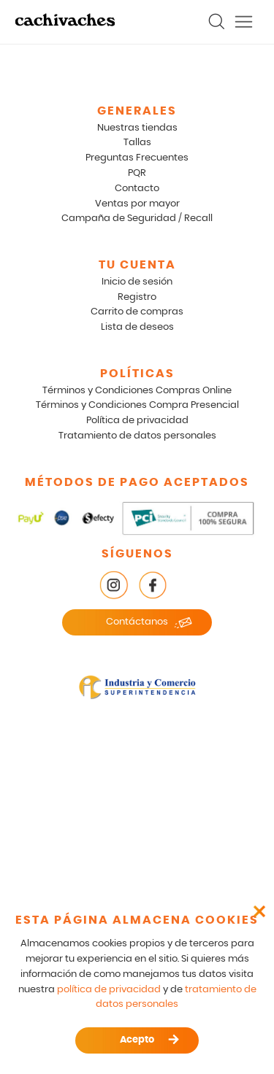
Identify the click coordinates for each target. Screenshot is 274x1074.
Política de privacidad (137, 420)
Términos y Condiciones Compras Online (137, 390)
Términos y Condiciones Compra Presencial (137, 405)
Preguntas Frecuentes (137, 158)
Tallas (137, 142)
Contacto (137, 188)
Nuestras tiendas (137, 128)
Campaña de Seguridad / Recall (137, 218)
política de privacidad (109, 989)
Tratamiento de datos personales (137, 436)
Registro (137, 297)
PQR (137, 173)
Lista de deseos (137, 327)
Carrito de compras (137, 312)
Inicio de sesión (137, 282)
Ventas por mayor (137, 204)
